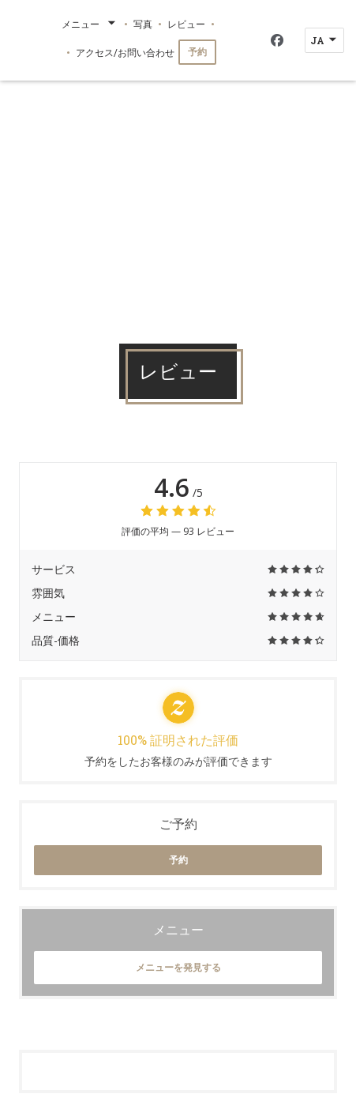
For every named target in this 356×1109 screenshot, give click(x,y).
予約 (197, 51)
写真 (142, 23)
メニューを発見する (178, 967)
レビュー (186, 23)
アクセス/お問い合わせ (125, 52)
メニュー (90, 24)
